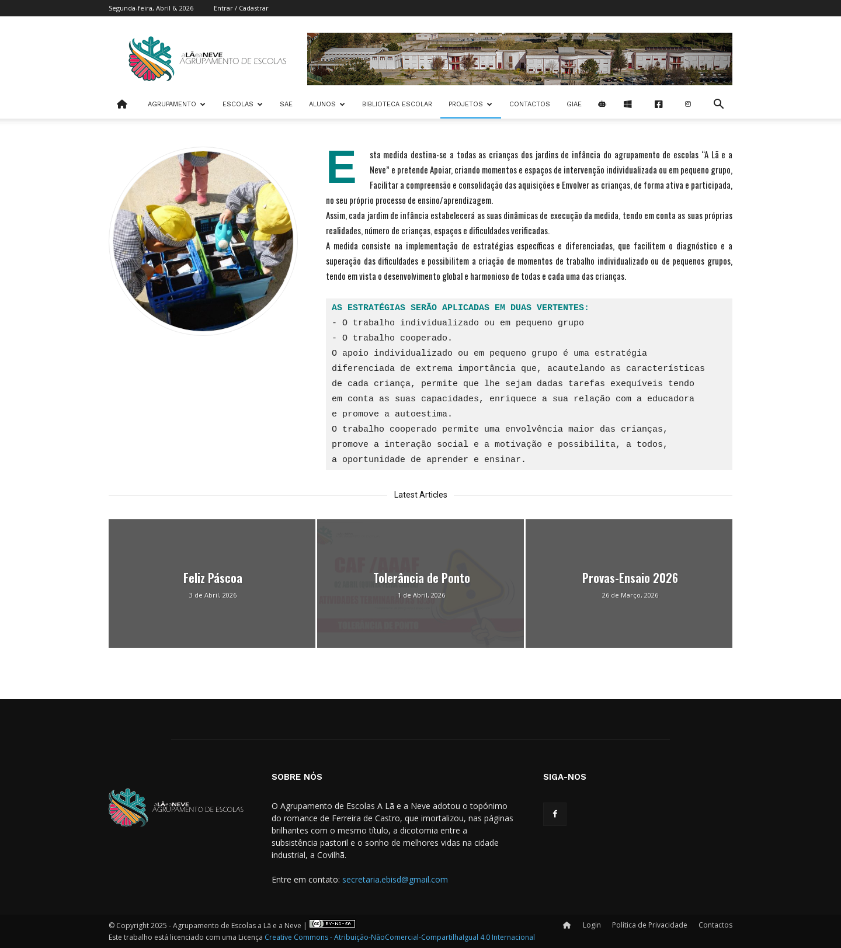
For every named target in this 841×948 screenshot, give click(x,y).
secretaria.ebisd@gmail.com (395, 879)
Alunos (327, 104)
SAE (286, 104)
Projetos (470, 104)
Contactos (529, 104)
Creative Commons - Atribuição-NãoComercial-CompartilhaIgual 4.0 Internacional (400, 937)
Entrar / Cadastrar (241, 8)
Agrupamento (177, 104)
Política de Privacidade (649, 925)
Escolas (243, 104)
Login (592, 925)
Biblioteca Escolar (397, 104)
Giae (574, 104)
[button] (718, 105)
